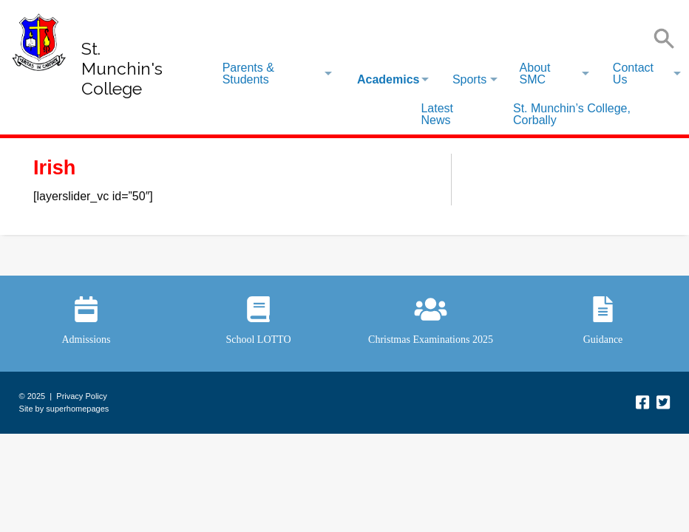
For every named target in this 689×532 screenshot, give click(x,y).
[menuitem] (276, 74)
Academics (388, 79)
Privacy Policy (81, 396)
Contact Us (633, 73)
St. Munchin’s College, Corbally (572, 114)
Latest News (437, 114)
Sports (469, 79)
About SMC (535, 73)
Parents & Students (248, 73)
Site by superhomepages (64, 408)
